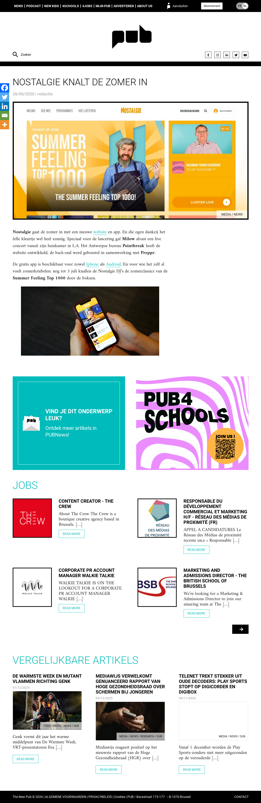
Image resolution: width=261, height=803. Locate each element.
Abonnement (212, 6)
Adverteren (124, 6)
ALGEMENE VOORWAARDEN (65, 797)
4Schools (70, 6)
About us (144, 6)
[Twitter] (4, 97)
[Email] (4, 115)
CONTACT (241, 797)
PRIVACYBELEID (100, 797)
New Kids (51, 6)
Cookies (119, 797)
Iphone (92, 264)
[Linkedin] (4, 106)
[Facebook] (4, 87)
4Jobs (87, 6)
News (18, 6)
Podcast (33, 6)
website (100, 232)
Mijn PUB (103, 6)
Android (113, 264)
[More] (4, 124)
